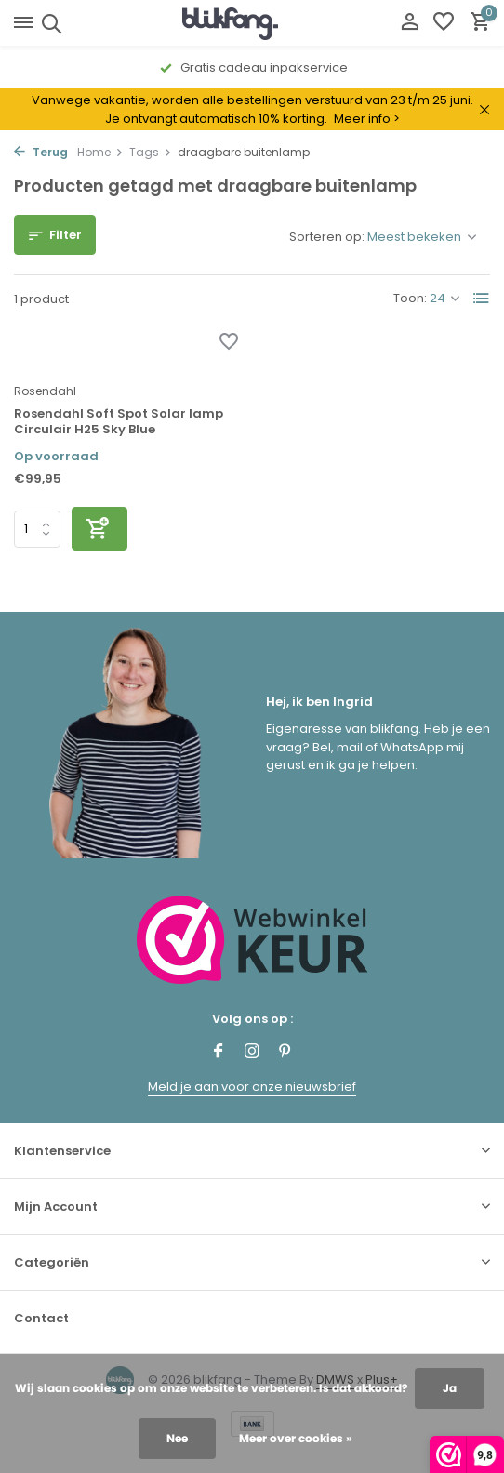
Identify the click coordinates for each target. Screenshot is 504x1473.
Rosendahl (45, 391)
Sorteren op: (327, 237)
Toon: (410, 298)
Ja (450, 1388)
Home (100, 152)
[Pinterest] (285, 1053)
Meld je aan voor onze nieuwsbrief (252, 1086)
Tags (150, 152)
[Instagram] (252, 1053)
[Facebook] (218, 1053)
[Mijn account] (409, 23)
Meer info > (367, 118)
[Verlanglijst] (443, 23)
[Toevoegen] (99, 529)
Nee (177, 1438)
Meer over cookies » (295, 1438)
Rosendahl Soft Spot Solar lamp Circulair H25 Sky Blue (118, 422)
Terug (41, 152)
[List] (481, 298)
